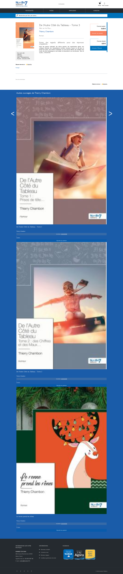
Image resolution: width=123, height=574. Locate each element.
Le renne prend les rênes (25, 516)
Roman (41, 36)
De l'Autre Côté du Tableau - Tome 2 (29, 372)
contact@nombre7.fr (25, 561)
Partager (18, 67)
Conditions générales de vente (48, 558)
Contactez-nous (44, 552)
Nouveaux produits (45, 549)
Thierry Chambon (46, 31)
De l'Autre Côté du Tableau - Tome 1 (29, 227)
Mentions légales (45, 555)
